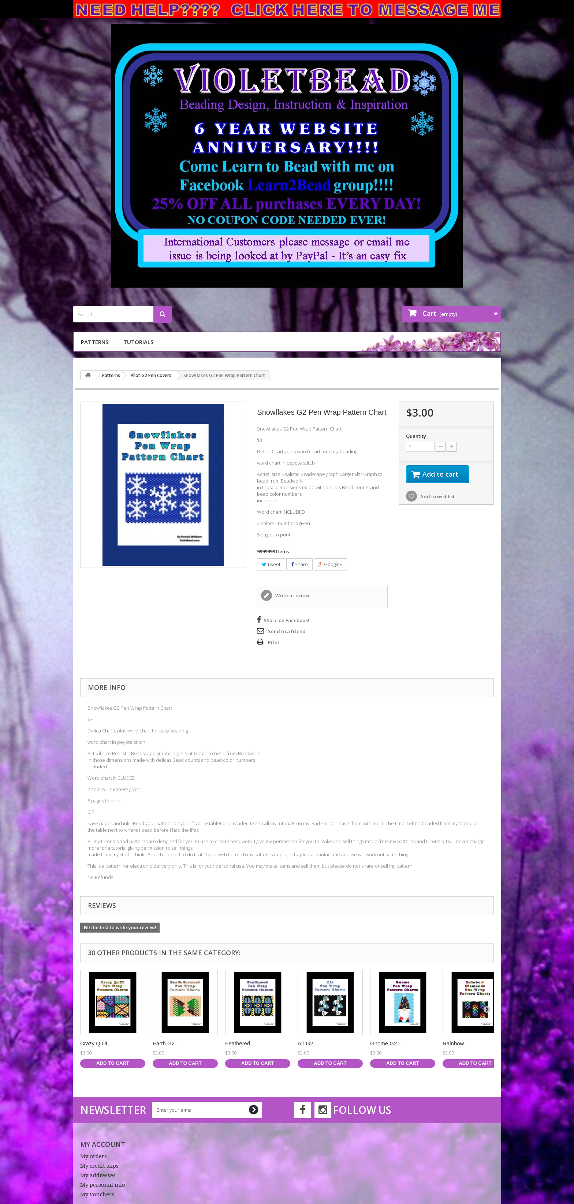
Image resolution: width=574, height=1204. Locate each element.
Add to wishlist (437, 497)
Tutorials (138, 342)
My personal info (102, 1185)
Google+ (330, 564)
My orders (93, 1156)
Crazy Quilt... (96, 1043)
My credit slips (99, 1166)
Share (299, 564)
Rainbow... (455, 1043)
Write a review (291, 595)
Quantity (416, 436)
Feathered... (240, 1043)
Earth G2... (166, 1043)
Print (273, 642)
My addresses (98, 1175)
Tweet (271, 564)
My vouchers (97, 1194)
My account (102, 1144)
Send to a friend (287, 631)
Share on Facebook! (286, 620)
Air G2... (308, 1043)
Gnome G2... (386, 1043)
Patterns (94, 342)
